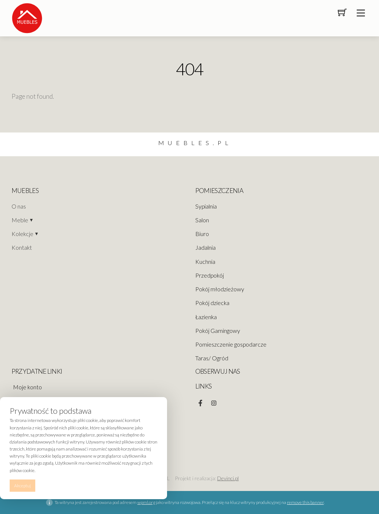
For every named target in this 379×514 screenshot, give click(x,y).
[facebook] (200, 401)
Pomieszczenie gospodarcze (231, 344)
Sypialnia (206, 206)
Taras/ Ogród (211, 358)
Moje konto (27, 387)
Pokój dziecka (212, 302)
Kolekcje (22, 233)
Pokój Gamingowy (217, 330)
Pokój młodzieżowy (219, 289)
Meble (20, 220)
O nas (19, 206)
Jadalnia (205, 247)
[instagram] (214, 401)
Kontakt (22, 247)
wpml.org (146, 502)
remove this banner (305, 502)
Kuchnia (205, 261)
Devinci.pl (228, 478)
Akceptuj (22, 485)
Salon (202, 220)
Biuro (202, 233)
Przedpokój (209, 275)
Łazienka (206, 317)
